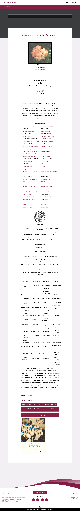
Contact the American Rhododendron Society (39, 404)
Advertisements (44, 207)
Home (3, 11)
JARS (10, 11)
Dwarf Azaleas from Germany (47, 141)
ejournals (6, 11)
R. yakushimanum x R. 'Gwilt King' (49, 136)
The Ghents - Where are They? (48, 126)
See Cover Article (40, 69)
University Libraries (6, 6)
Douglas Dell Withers (45, 191)
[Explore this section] (40, 16)
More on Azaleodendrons (46, 131)
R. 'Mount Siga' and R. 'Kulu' (29, 166)
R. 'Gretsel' (43, 166)
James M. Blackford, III (46, 197)
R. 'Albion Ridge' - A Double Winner (31, 141)
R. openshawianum (27, 161)
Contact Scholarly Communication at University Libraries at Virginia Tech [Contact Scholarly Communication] (40, 409)
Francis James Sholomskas (47, 202)
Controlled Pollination (46, 161)
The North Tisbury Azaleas (29, 126)
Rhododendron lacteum (28, 131)
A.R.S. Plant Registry (28, 207)
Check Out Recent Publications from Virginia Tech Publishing (40, 415)
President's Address (27, 136)
